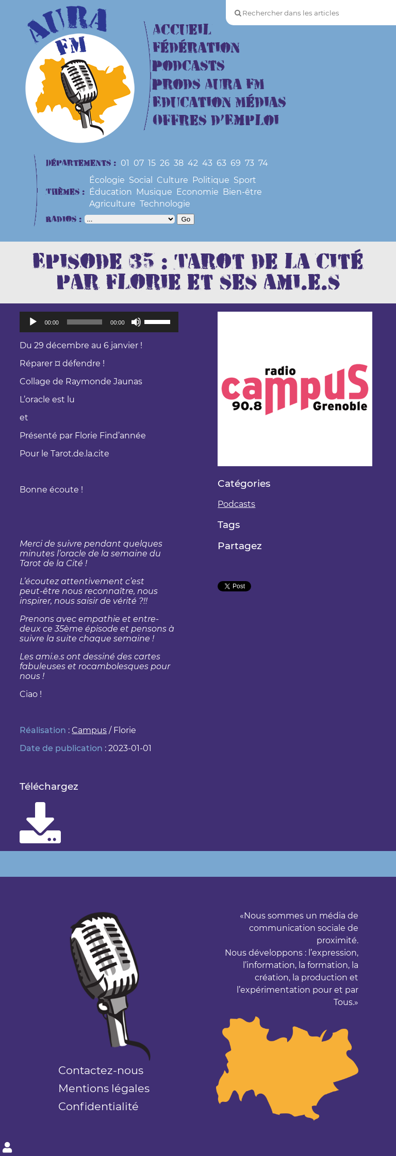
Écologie (107, 180)
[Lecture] (33, 322)
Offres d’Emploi (216, 121)
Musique (154, 192)
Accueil (182, 30)
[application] (99, 322)
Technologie (165, 204)
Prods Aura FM (209, 85)
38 (179, 163)
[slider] (84, 322)
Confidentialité (98, 1106)
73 (249, 163)
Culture (172, 180)
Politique (210, 180)
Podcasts (189, 66)
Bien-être (242, 192)
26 (165, 163)
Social (141, 180)
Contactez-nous (100, 1070)
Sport (245, 180)
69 (235, 163)
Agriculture (112, 204)
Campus (89, 730)
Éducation (110, 192)
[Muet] (136, 322)
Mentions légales (104, 1088)
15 (152, 163)
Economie (197, 192)
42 (193, 163)
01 (125, 163)
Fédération (196, 48)
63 (221, 163)
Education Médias (219, 103)
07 (139, 163)
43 (207, 163)
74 (263, 163)
